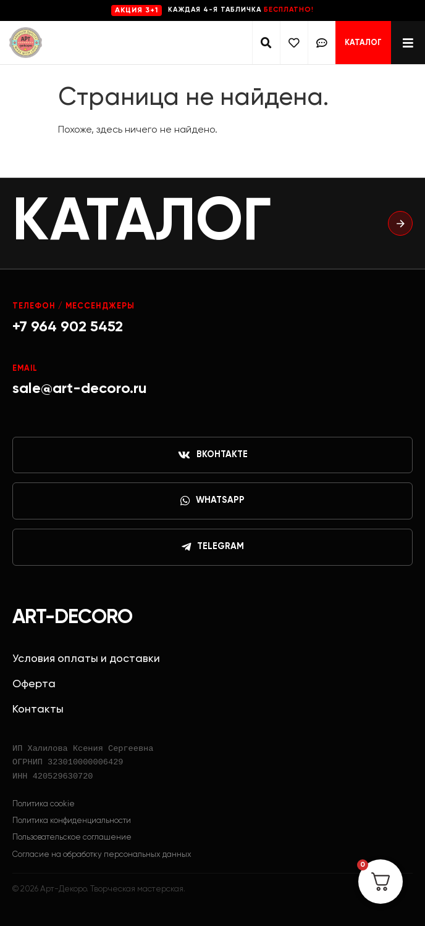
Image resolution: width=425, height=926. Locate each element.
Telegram (213, 547)
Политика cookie (43, 804)
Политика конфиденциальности (71, 821)
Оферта (34, 684)
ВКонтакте (213, 455)
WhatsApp (212, 500)
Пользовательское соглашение (72, 837)
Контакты (38, 709)
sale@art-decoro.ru (79, 388)
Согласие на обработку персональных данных (101, 855)
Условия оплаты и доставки (86, 658)
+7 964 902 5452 (67, 327)
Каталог (363, 43)
